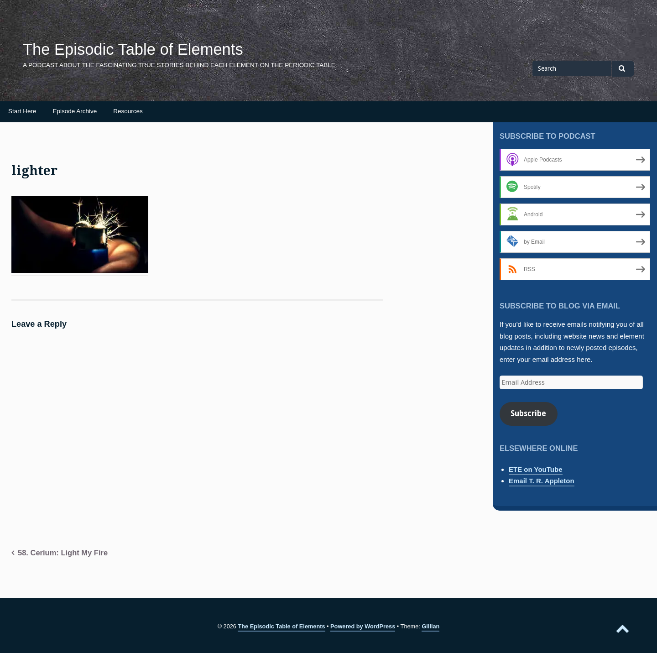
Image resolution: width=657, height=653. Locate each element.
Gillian (430, 626)
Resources (128, 111)
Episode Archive (75, 111)
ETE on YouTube (536, 469)
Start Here (22, 111)
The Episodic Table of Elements (133, 49)
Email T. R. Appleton (541, 481)
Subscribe (528, 413)
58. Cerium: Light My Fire (63, 553)
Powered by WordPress (362, 626)
